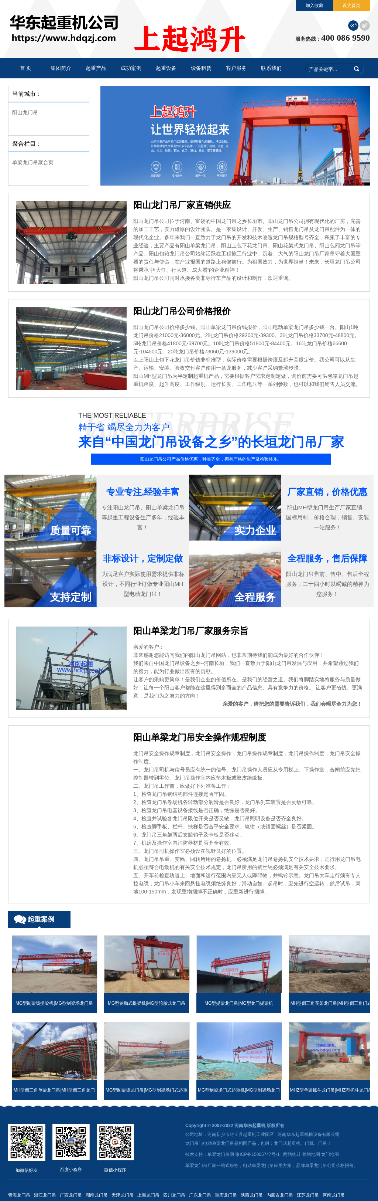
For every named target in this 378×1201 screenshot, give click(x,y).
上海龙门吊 (148, 1195)
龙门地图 (330, 1154)
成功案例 (131, 68)
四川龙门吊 (174, 1195)
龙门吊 (192, 1143)
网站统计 (292, 1154)
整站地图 (311, 1154)
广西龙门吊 (71, 1195)
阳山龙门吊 (25, 112)
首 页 (26, 68)
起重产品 (96, 68)
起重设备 (166, 68)
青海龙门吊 (19, 1195)
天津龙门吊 (122, 1195)
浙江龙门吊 (45, 1195)
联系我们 (271, 68)
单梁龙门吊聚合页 (33, 162)
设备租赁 (201, 68)
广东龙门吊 (200, 1195)
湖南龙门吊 (97, 1195)
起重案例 (41, 919)
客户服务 (236, 68)
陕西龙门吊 (252, 1195)
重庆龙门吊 (226, 1195)
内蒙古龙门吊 (280, 1195)
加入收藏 (314, 5)
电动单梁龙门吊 (218, 1143)
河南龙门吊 (334, 1195)
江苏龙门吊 (308, 1195)
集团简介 (61, 68)
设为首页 (351, 5)
